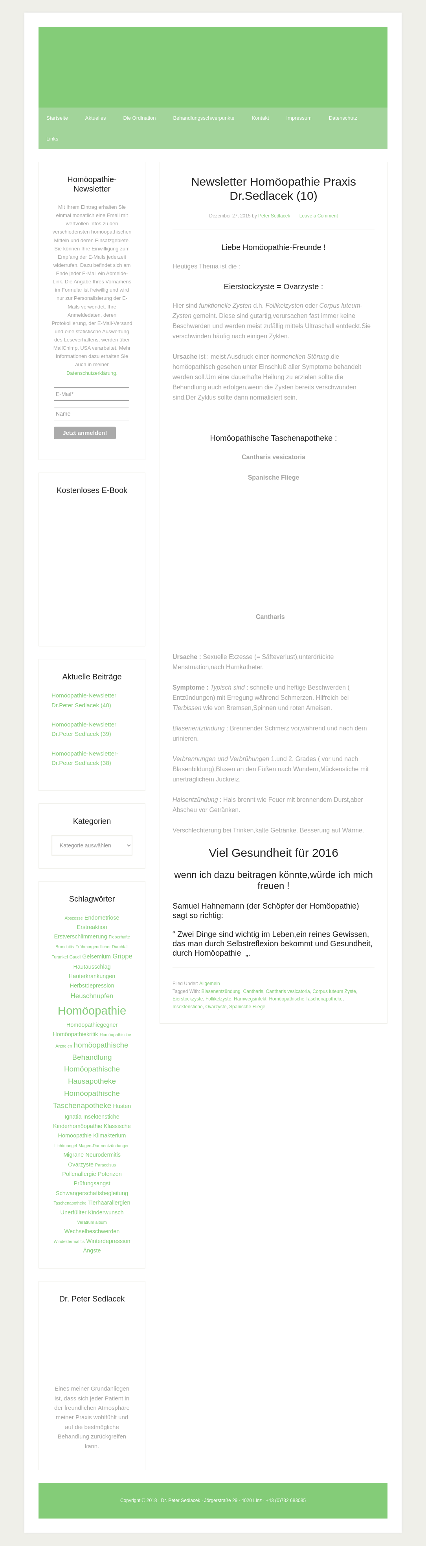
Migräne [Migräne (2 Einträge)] (73, 1155)
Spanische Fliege (247, 1007)
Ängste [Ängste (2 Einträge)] (92, 1251)
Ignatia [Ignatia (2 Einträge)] (72, 1117)
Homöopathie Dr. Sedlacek (213, 67)
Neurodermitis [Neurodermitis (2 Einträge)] (103, 1155)
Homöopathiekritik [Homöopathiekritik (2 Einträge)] (75, 1035)
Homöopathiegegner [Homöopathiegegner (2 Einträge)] (92, 1025)
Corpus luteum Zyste (334, 992)
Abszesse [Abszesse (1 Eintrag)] (73, 918)
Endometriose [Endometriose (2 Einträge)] (101, 918)
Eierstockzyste (188, 999)
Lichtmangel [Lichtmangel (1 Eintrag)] (65, 1146)
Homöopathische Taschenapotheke (305, 999)
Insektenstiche (188, 1007)
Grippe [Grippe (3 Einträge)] (122, 957)
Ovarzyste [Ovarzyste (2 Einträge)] (81, 1165)
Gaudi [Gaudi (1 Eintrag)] (75, 957)
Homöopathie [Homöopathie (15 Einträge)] (92, 1011)
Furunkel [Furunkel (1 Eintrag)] (59, 957)
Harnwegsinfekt (250, 999)
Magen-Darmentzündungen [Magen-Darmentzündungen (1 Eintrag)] (104, 1146)
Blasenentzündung (220, 992)
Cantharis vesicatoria (288, 992)
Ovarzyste (215, 1007)
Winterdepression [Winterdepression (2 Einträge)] (108, 1242)
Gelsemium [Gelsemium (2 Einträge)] (96, 957)
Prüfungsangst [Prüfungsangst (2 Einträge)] (92, 1184)
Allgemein (209, 984)
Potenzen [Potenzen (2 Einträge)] (110, 1175)
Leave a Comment (318, 216)
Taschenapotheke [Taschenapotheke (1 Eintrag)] (69, 1203)
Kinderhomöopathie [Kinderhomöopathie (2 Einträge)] (77, 1127)
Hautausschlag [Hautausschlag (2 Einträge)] (91, 967)
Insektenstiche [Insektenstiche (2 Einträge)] (101, 1117)
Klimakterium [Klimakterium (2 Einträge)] (109, 1136)
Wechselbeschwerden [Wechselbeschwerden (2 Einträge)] (92, 1232)
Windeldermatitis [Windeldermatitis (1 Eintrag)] (69, 1242)
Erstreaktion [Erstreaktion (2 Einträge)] (92, 928)
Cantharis (253, 992)
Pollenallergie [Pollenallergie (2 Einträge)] (79, 1175)
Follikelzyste (218, 999)
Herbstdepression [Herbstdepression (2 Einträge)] (92, 986)
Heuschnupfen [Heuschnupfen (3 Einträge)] (92, 996)
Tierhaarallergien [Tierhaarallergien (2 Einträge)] (109, 1203)
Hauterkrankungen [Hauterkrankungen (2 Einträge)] (92, 977)
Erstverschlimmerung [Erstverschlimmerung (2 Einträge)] (80, 937)
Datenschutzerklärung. (92, 374)
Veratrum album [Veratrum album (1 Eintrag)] (91, 1223)
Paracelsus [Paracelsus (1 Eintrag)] (105, 1165)
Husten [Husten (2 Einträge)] (122, 1107)
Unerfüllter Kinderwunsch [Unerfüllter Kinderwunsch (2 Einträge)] (92, 1213)
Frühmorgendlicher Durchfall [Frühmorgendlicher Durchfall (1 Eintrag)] (101, 947)
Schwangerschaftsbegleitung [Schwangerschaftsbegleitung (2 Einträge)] (92, 1194)
